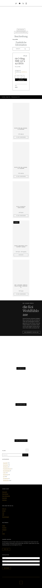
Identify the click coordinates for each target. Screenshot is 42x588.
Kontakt (3, 510)
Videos (3, 525)
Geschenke (4, 498)
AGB (3, 514)
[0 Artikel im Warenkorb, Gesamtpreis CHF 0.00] (23, 3)
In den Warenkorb (21, 79)
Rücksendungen (5, 516)
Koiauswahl (4, 491)
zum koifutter (21, 404)
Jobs (3, 512)
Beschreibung (21, 29)
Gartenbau (4, 500)
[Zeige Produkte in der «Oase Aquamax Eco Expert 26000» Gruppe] (21, 255)
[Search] (16, 3)
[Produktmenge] (19, 76)
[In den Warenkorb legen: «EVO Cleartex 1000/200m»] (21, 215)
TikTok (3, 533)
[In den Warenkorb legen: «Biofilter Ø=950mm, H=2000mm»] (21, 137)
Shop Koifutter (5, 493)
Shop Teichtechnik (6, 496)
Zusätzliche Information (21, 32)
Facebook (4, 527)
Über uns (4, 508)
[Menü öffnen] (26, 3)
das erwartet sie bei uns (31, 332)
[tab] (21, 30)
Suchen (25, 455)
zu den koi (21, 368)
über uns (6, 549)
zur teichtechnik (21, 440)
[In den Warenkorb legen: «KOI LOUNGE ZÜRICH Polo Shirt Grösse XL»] (21, 294)
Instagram (4, 529)
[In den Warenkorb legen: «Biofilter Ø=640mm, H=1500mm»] (21, 176)
